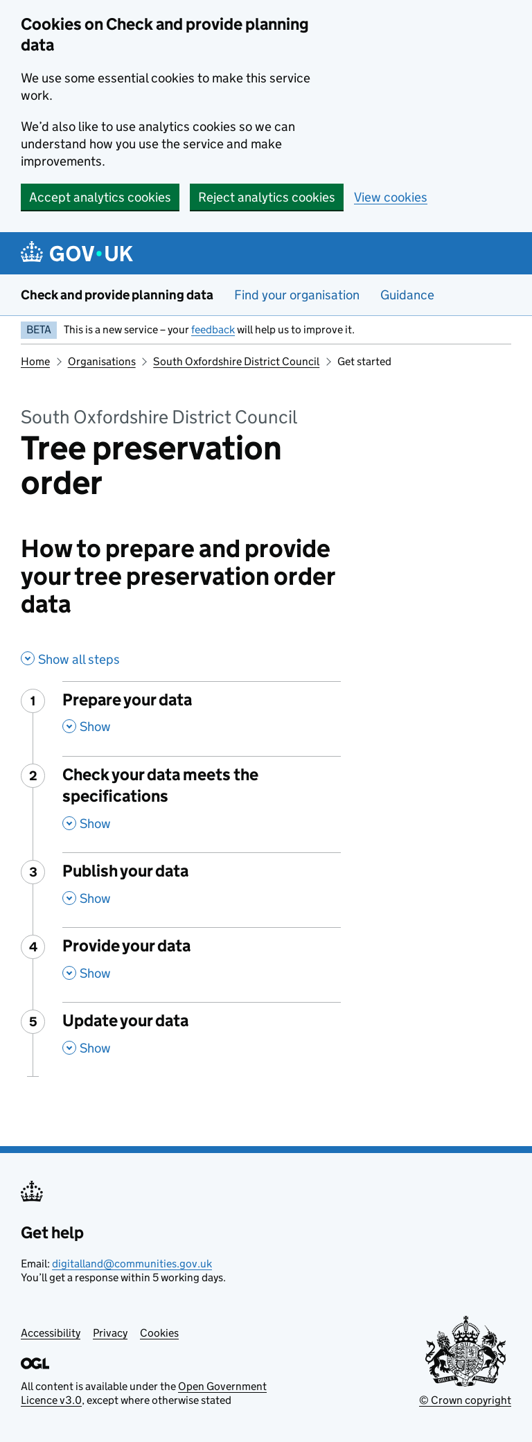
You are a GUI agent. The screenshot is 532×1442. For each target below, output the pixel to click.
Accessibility (50, 1332)
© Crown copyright (465, 1400)
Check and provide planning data (117, 295)
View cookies (390, 197)
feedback (213, 329)
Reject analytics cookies (266, 197)
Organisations (102, 361)
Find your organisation (297, 295)
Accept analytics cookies (100, 197)
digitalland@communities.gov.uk (132, 1263)
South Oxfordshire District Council (236, 361)
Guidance (407, 295)
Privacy (110, 1332)
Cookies (159, 1332)
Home (35, 361)
